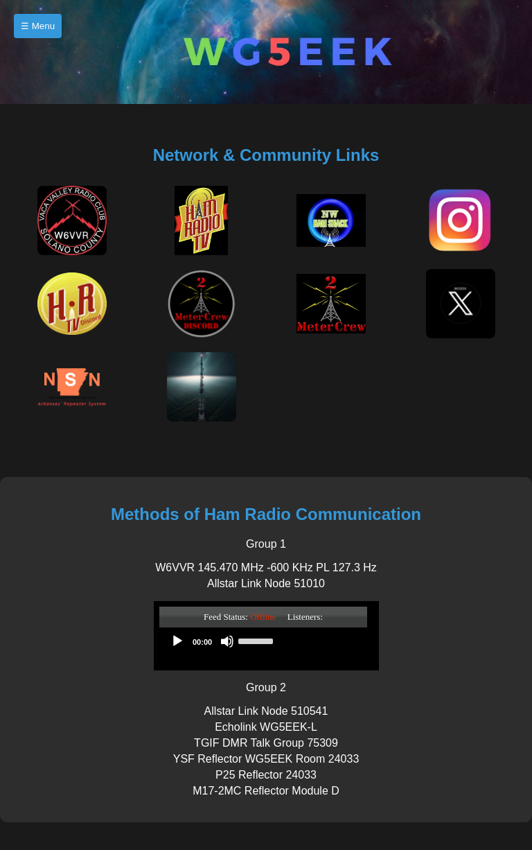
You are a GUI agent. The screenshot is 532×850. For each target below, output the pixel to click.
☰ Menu (38, 26)
